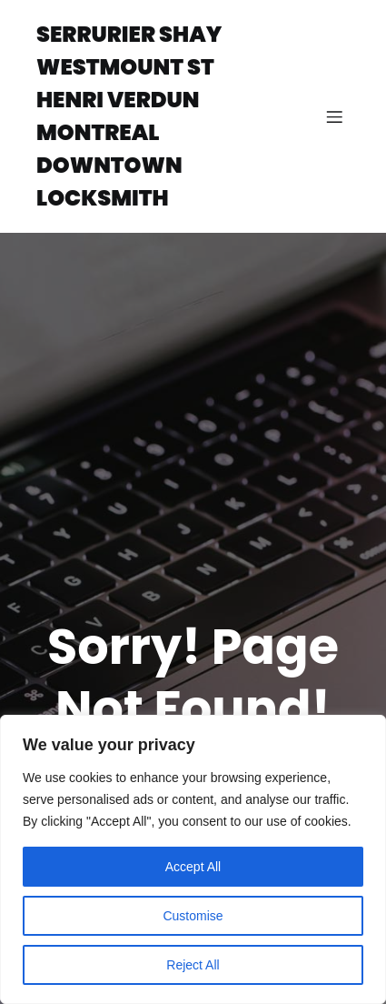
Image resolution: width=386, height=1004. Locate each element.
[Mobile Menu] (334, 116)
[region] (193, 859)
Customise (193, 916)
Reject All (192, 965)
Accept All (193, 866)
